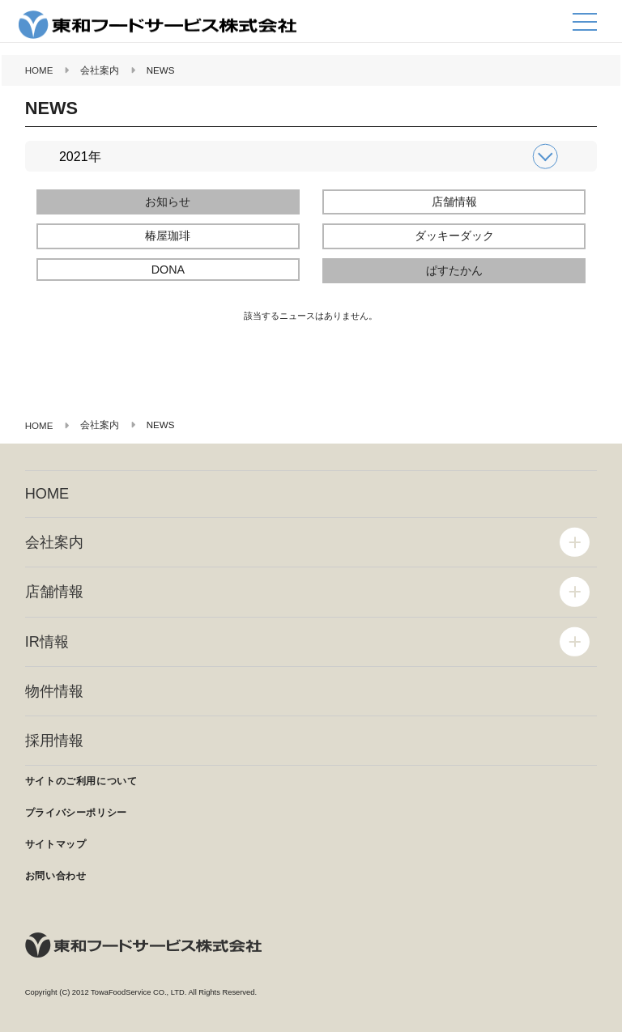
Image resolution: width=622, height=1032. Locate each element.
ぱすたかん (454, 270)
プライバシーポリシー (76, 812)
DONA (168, 269)
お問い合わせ (56, 875)
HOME (47, 494)
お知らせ (167, 201)
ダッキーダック (454, 235)
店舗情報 (454, 201)
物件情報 (54, 691)
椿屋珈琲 (167, 235)
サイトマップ (56, 844)
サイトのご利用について (81, 781)
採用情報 (54, 741)
